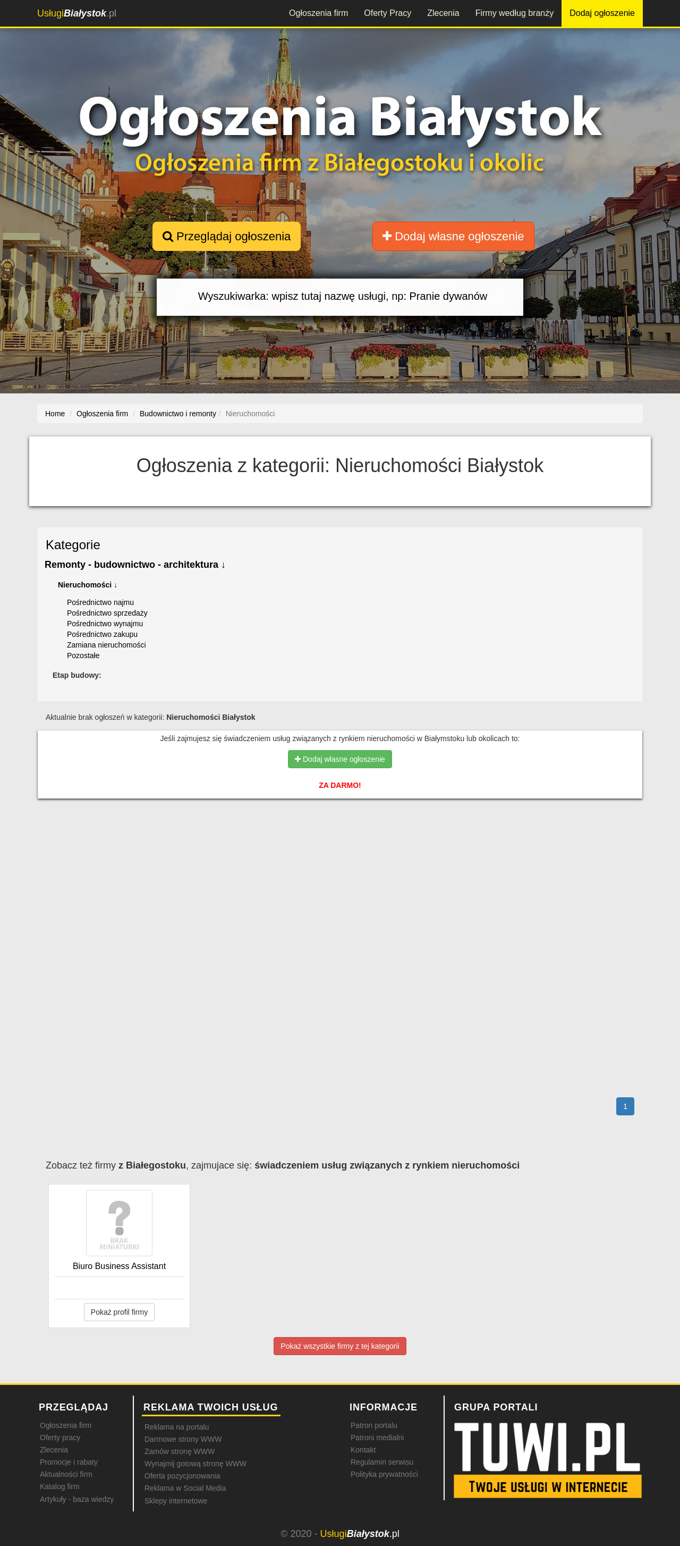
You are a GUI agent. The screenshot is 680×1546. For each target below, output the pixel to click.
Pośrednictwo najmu (100, 602)
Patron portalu (374, 1425)
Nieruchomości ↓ (87, 585)
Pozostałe (83, 655)
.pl (76, 13)
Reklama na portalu (176, 1427)
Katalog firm (60, 1486)
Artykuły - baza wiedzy (77, 1499)
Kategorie (73, 544)
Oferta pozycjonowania (182, 1476)
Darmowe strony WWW (183, 1439)
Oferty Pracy (387, 13)
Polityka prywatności (384, 1474)
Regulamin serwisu (382, 1462)
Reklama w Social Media (185, 1488)
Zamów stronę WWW (179, 1451)
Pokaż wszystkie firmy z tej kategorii (339, 1346)
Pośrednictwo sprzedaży (107, 613)
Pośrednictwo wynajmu (105, 623)
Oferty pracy (60, 1437)
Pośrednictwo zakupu (102, 634)
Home (55, 413)
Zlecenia (443, 13)
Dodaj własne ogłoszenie (453, 236)
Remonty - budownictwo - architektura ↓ (135, 564)
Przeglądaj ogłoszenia (227, 236)
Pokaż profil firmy (119, 1312)
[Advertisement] (340, 852)
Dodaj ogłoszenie (602, 13)
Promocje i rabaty (69, 1462)
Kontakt (363, 1450)
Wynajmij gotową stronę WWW (195, 1463)
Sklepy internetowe (175, 1501)
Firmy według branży (514, 13)
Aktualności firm (66, 1474)
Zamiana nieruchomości (106, 645)
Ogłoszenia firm (318, 13)
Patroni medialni (377, 1437)
